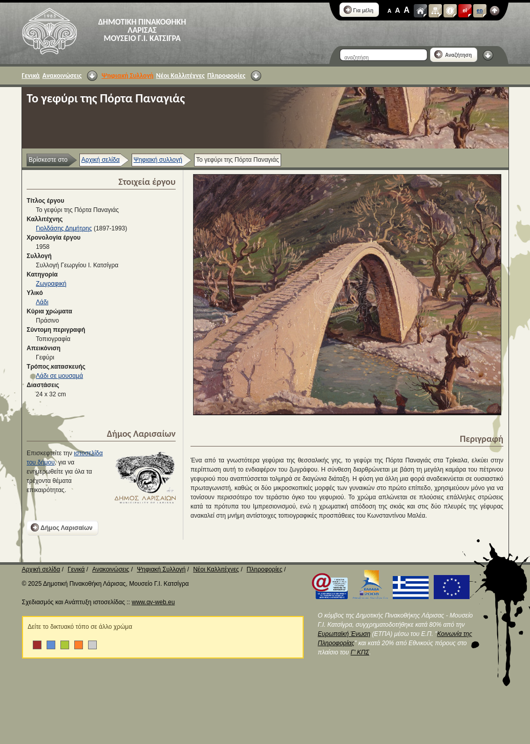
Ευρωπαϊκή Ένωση (344, 633)
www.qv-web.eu (153, 602)
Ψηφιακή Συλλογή (127, 75)
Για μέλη (359, 10)
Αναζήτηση (453, 54)
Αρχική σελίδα (100, 159)
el (465, 10)
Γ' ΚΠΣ (360, 652)
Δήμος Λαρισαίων (62, 527)
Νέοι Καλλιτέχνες (180, 75)
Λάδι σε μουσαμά (59, 375)
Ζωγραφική (51, 283)
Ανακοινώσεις (62, 75)
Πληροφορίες (226, 75)
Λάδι (42, 302)
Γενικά (31, 75)
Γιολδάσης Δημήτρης (64, 228)
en (480, 10)
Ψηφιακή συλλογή (158, 159)
